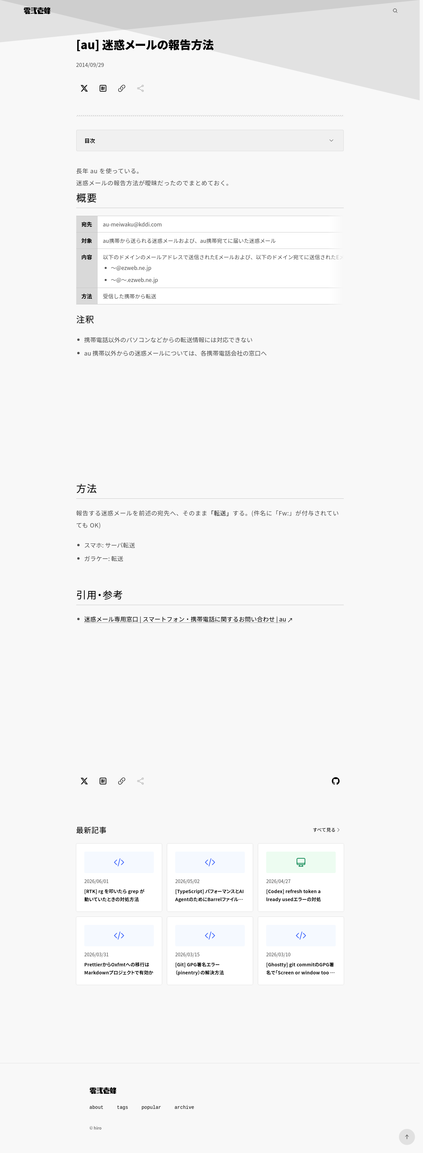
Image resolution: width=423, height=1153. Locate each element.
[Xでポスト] (84, 88)
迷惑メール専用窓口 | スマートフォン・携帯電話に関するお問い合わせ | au (185, 618)
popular (151, 1107)
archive (184, 1107)
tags (122, 1107)
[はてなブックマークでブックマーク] (103, 88)
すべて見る (327, 829)
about (97, 1107)
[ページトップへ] (407, 1137)
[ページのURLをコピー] (122, 88)
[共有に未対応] (140, 88)
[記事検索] (395, 10)
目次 (210, 140)
